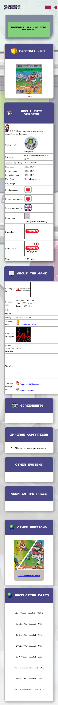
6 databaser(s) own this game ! (36, 157)
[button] (29, 96)
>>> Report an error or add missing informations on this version (24, 132)
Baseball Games (25, 390)
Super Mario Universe (27, 384)
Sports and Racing (28, 324)
